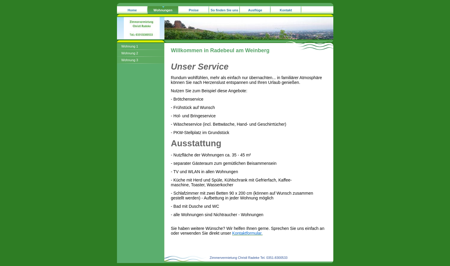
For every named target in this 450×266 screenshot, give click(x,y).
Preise (193, 10)
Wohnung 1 (129, 46)
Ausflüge (255, 10)
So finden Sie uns (224, 10)
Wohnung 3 (129, 60)
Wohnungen (162, 10)
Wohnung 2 (129, 53)
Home (132, 10)
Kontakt (286, 10)
